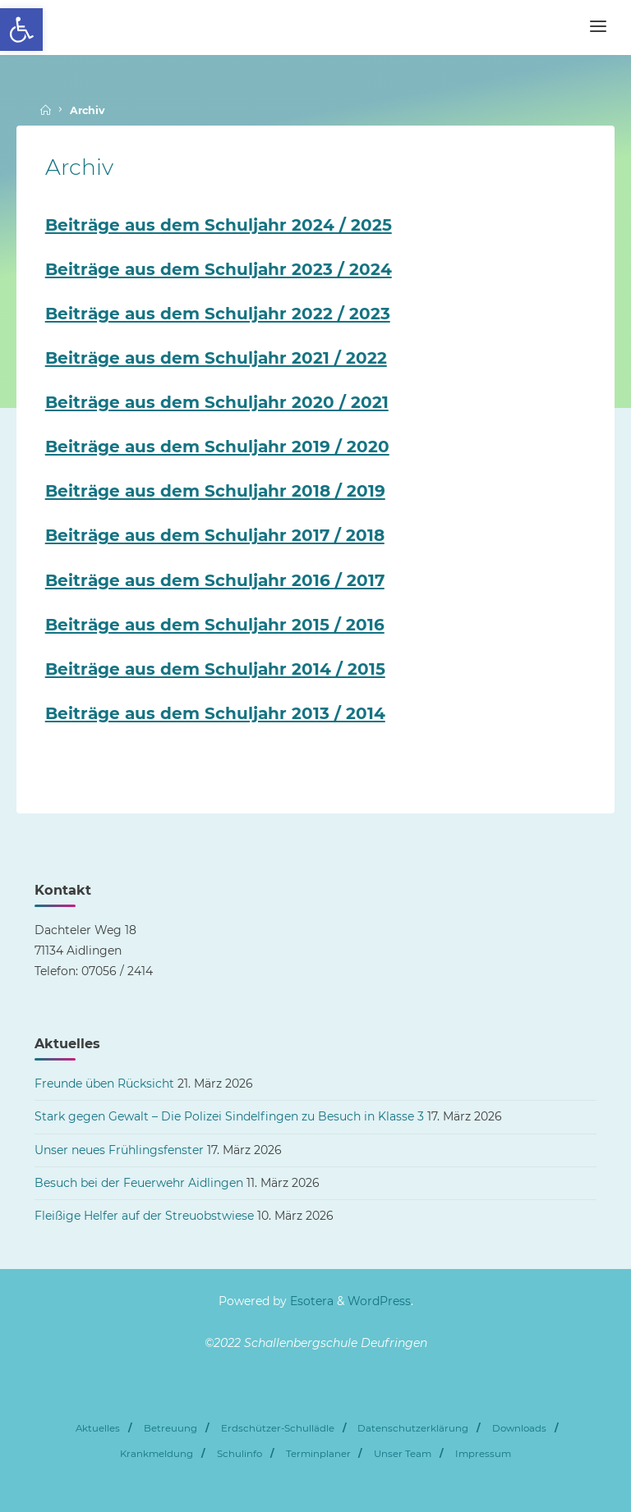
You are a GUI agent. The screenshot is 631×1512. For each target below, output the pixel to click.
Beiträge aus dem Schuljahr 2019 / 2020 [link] (217, 446)
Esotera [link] (310, 1301)
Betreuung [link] (170, 1428)
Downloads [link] (519, 1428)
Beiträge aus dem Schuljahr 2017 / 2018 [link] (215, 535)
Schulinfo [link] (239, 1453)
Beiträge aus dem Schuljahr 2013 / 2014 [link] (215, 713)
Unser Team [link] (402, 1453)
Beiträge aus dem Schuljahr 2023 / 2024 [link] (218, 269)
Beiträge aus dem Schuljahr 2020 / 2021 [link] (217, 402)
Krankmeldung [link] (156, 1453)
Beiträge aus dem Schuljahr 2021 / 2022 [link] (216, 358)
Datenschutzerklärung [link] (412, 1428)
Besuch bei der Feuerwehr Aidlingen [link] (139, 1182)
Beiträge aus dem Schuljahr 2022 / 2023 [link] (217, 313)
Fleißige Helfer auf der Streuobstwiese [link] (144, 1215)
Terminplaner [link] (318, 1453)
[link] (21, 29)
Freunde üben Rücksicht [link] (104, 1083)
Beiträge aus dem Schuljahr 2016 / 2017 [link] (215, 580)
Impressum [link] (483, 1453)
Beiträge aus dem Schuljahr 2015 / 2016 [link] (215, 625)
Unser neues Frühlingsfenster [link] (119, 1150)
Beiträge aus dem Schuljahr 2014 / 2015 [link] (215, 669)
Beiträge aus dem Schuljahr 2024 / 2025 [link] (218, 225)
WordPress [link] (379, 1301)
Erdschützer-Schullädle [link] (277, 1428)
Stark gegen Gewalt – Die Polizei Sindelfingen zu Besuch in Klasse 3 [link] (229, 1116)
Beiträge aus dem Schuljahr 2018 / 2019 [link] (215, 491)
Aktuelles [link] (98, 1428)
